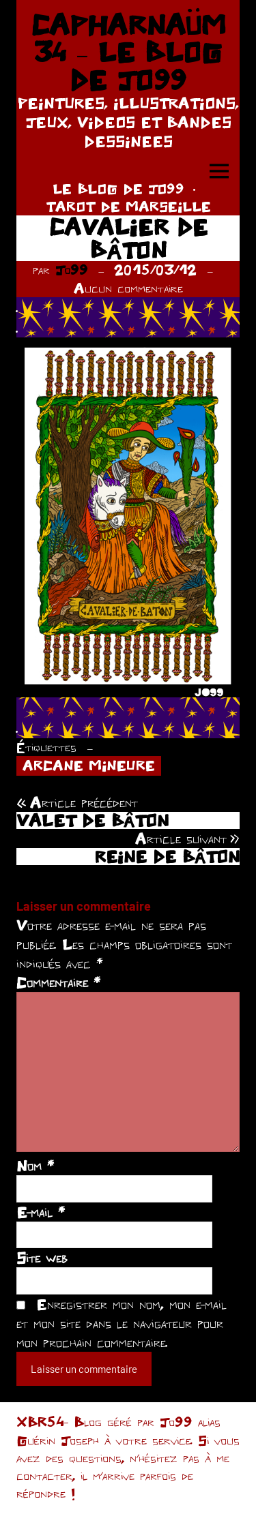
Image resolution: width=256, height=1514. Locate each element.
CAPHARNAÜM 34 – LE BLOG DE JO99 (128, 52)
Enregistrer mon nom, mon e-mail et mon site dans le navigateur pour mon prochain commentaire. (121, 1323)
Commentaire (58, 982)
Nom (35, 1165)
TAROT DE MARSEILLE (128, 206)
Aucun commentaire (128, 288)
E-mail (40, 1212)
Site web (42, 1257)
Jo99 (71, 269)
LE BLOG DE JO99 (118, 188)
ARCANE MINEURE (89, 765)
